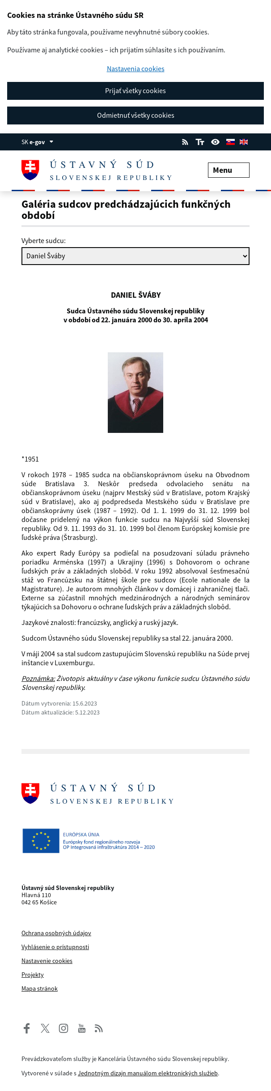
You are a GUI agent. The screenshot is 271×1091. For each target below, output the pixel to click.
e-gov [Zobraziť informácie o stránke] (42, 141)
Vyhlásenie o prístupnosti (55, 947)
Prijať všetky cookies (135, 90)
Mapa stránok (39, 988)
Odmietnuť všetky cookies (135, 115)
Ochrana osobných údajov (56, 933)
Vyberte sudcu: (43, 240)
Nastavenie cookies (46, 961)
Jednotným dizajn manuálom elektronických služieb (148, 1073)
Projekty (32, 975)
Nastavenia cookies (136, 68)
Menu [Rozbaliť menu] (229, 170)
